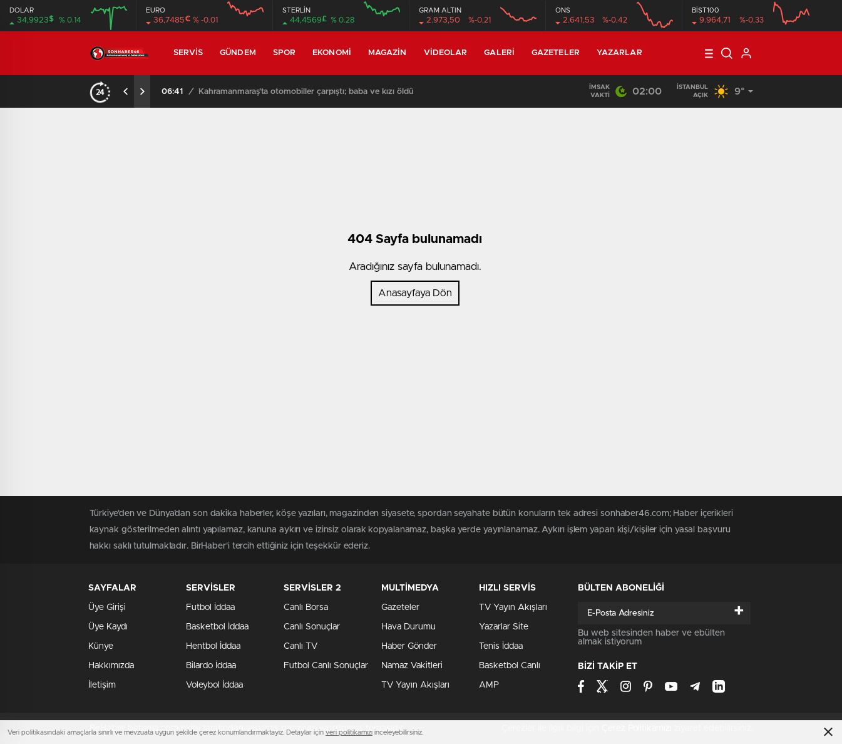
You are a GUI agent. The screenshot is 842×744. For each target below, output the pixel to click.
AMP (489, 685)
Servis (188, 53)
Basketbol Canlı (509, 665)
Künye (100, 646)
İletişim (102, 685)
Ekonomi (331, 53)
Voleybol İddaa (214, 685)
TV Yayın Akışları (415, 685)
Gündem (238, 53)
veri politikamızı (349, 732)
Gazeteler (555, 53)
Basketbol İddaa (217, 627)
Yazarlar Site (503, 627)
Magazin (387, 53)
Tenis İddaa (501, 646)
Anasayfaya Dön (415, 293)
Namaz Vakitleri (412, 665)
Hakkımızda (111, 665)
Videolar (446, 53)
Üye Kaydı (108, 627)
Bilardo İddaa (211, 665)
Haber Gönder (409, 646)
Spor (284, 53)
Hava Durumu (408, 627)
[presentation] (126, 91)
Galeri (499, 53)
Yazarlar (619, 53)
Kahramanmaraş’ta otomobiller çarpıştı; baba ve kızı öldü (306, 92)
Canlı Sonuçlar (312, 627)
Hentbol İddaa (213, 646)
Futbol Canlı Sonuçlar (326, 665)
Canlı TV (300, 646)
